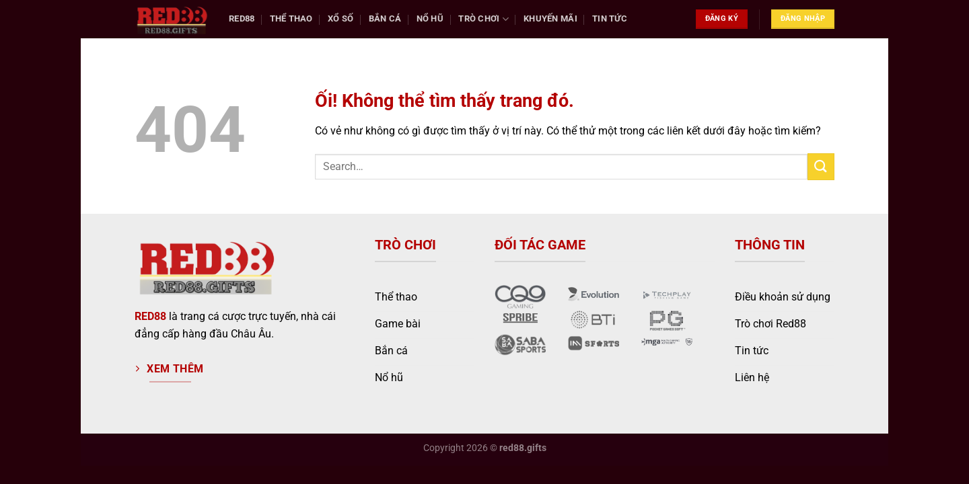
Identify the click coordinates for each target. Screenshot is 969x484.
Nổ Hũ (430, 18)
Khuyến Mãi (550, 18)
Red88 (241, 18)
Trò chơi (483, 19)
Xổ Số (340, 18)
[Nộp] (821, 166)
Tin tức (609, 18)
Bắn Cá (385, 18)
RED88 (150, 316)
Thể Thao (291, 18)
